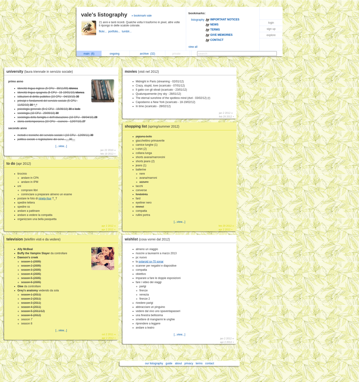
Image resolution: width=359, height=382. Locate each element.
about (178, 363)
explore (271, 35)
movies (143, 71)
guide (169, 363)
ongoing (116, 53)
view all (192, 46)
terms (199, 363)
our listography (154, 363)
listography (197, 19)
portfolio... (115, 31)
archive (147, 53)
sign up (271, 29)
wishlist (148, 239)
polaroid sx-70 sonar (151, 261)
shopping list (153, 126)
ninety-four (45, 198)
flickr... (103, 31)
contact (209, 363)
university (40, 71)
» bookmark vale (141, 15)
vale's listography (104, 14)
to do (19, 163)
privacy (188, 363)
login (271, 22)
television (34, 239)
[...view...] (61, 146)
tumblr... (127, 31)
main (89, 53)
